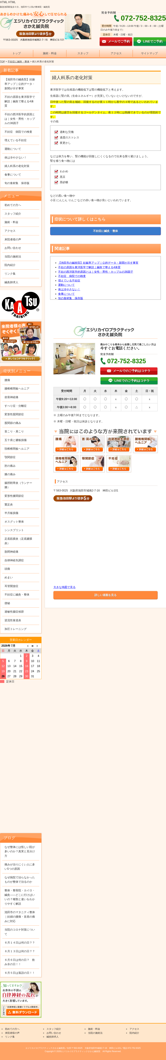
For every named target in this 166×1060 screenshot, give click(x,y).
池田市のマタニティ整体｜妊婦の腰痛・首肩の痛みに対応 (19, 916)
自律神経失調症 (14, 560)
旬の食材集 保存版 (70, 298)
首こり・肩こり (14, 431)
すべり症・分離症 (15, 405)
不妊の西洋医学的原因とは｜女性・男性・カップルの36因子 (95, 271)
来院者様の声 (12, 239)
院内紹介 (10, 265)
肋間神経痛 (11, 551)
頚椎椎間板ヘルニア (16, 448)
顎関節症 (10, 457)
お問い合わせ (12, 247)
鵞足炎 (8, 504)
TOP (2, 61)
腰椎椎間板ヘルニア (16, 388)
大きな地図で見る (64, 587)
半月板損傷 (11, 513)
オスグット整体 (14, 521)
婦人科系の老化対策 (16, 166)
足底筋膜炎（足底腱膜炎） (18, 541)
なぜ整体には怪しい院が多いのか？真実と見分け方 (19, 851)
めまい (8, 577)
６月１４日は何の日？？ (19, 942)
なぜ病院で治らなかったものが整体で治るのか (19, 879)
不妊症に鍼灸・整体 (18, 61)
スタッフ (83, 53)
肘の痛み (10, 465)
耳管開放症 (11, 586)
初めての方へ (12, 205)
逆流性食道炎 (12, 620)
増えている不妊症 (69, 280)
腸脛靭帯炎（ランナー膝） (18, 485)
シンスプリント (14, 530)
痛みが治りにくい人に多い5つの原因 (19, 866)
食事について (66, 293)
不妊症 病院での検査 (72, 276)
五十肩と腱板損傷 (15, 440)
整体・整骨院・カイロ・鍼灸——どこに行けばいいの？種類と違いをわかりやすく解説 (19, 897)
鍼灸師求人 (11, 282)
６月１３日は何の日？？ (19, 951)
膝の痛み (10, 474)
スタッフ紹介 (12, 213)
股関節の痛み (12, 422)
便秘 (7, 603)
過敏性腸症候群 (14, 611)
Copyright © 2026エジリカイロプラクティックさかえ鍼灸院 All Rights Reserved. (83, 1051)
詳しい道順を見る (105, 595)
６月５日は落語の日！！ (19, 972)
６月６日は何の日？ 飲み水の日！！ (19, 962)
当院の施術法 (12, 256)
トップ (16, 53)
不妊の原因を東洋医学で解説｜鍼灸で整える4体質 (89, 267)
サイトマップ (149, 53)
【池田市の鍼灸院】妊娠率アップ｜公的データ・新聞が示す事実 (98, 262)
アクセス (116, 53)
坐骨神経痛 (11, 397)
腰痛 (7, 380)
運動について (66, 284)
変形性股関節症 (14, 414)
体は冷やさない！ (69, 289)
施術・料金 (50, 53)
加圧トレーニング (15, 628)
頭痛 (7, 568)
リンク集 (10, 273)
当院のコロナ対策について (19, 932)
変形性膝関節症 (14, 495)
